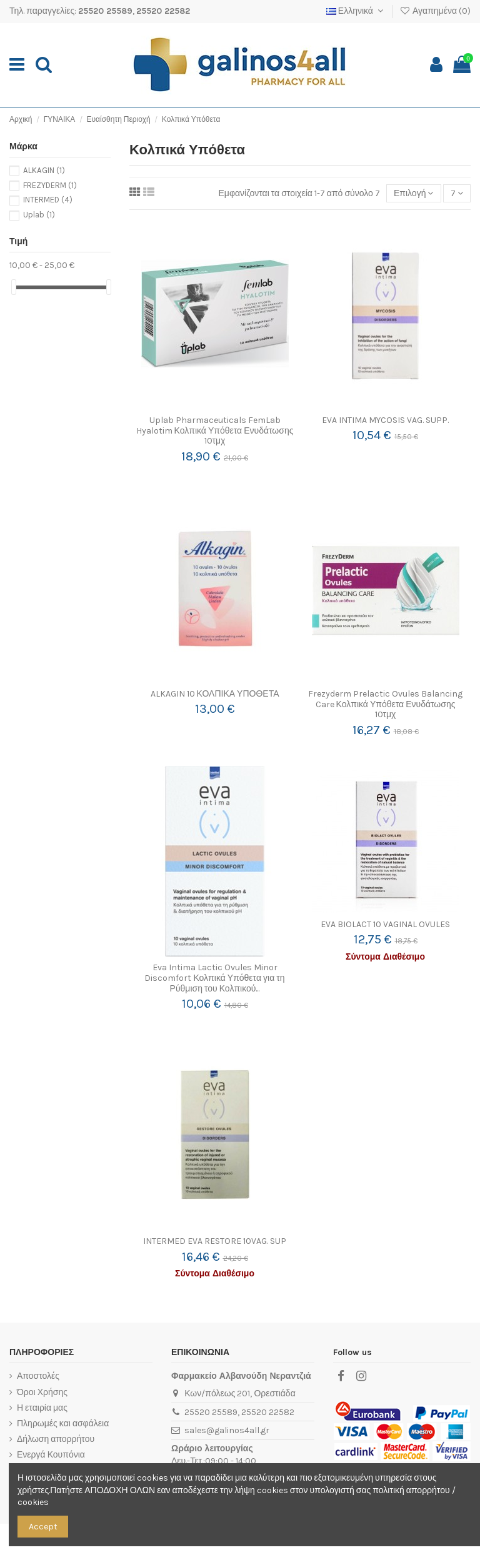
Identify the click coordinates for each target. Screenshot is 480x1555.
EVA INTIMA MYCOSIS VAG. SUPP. (385, 420)
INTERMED (47, 199)
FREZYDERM (50, 185)
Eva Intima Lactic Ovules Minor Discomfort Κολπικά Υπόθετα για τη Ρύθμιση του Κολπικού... (214, 978)
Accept (43, 1526)
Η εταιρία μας (42, 1408)
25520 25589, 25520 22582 (239, 1412)
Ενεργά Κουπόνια (51, 1454)
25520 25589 (105, 11)
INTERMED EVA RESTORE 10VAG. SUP (214, 1241)
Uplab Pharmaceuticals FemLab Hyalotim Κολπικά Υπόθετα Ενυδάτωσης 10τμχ (215, 431)
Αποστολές (38, 1376)
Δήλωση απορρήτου (55, 1439)
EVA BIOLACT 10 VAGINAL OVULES (385, 924)
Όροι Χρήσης (42, 1392)
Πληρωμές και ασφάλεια (63, 1423)
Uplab (39, 214)
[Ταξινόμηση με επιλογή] (413, 193)
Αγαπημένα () (435, 11)
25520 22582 (163, 11)
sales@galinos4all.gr (226, 1430)
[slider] (13, 287)
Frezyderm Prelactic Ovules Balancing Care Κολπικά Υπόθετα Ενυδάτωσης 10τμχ (385, 704)
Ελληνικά (356, 11)
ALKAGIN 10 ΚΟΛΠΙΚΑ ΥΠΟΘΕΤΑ (215, 693)
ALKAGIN (44, 170)
